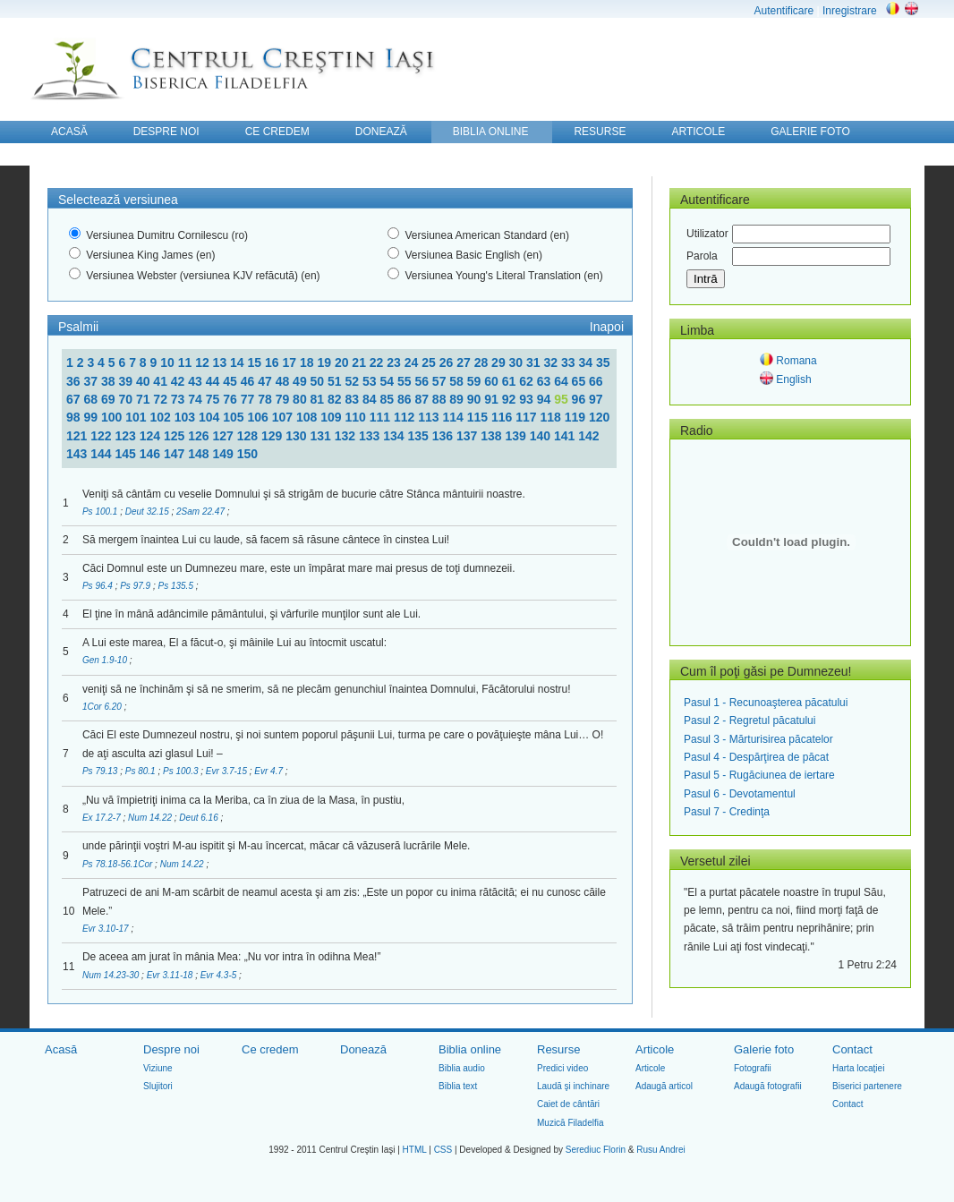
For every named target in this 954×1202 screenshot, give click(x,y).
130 (297, 436)
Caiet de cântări (568, 1104)
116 (503, 417)
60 (492, 381)
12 (203, 362)
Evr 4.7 (269, 771)
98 (74, 417)
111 (382, 417)
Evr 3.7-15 (228, 771)
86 (405, 399)
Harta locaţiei (858, 1068)
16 (273, 362)
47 (266, 381)
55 (405, 381)
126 (200, 436)
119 (577, 417)
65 (580, 381)
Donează (363, 1049)
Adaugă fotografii (768, 1086)
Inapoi (607, 327)
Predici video (562, 1068)
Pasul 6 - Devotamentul (740, 794)
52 (353, 381)
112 (406, 417)
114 (454, 417)
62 (527, 381)
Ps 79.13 (101, 771)
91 (492, 399)
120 (599, 417)
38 (109, 381)
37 (91, 381)
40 (144, 381)
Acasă (61, 1049)
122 (102, 436)
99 (91, 417)
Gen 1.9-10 (106, 660)
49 (301, 381)
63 (545, 381)
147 (176, 454)
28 (482, 362)
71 (144, 399)
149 (225, 454)
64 (562, 381)
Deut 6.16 (199, 818)
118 (552, 417)
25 (430, 362)
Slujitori (158, 1086)
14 (238, 362)
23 (395, 362)
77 (249, 399)
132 (347, 436)
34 (586, 362)
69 (109, 399)
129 (273, 436)
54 (387, 381)
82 (336, 399)
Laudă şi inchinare (573, 1086)
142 (588, 436)
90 (475, 399)
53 (370, 381)
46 (249, 381)
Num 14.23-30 (111, 975)
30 (517, 362)
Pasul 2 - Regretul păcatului (749, 720)
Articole (654, 1049)
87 (422, 399)
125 (176, 436)
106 (259, 417)
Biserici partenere (867, 1086)
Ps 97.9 (136, 586)
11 (186, 362)
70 (126, 399)
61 (510, 381)
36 (74, 381)
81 (319, 399)
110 (357, 417)
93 (527, 399)
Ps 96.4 (98, 586)
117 (527, 417)
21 (360, 362)
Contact (852, 1049)
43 (196, 381)
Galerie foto (764, 1049)
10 (168, 362)
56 (422, 381)
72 (161, 399)
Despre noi (171, 1049)
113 (430, 417)
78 (266, 399)
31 (534, 362)
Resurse (558, 1049)
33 (569, 362)
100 (113, 417)
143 (78, 454)
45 (231, 381)
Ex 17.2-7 (103, 818)
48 (284, 381)
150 (247, 454)
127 (225, 436)
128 (249, 436)
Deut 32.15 (148, 511)
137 (468, 436)
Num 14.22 (151, 818)
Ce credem (270, 1049)
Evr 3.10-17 (106, 928)
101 (137, 417)
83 (353, 399)
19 (325, 362)
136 (444, 436)
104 (211, 417)
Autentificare (783, 10)
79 (284, 399)
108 (308, 417)
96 (580, 399)
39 (126, 381)
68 (91, 399)
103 (187, 417)
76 (231, 399)
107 (284, 417)
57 (440, 381)
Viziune (158, 1068)
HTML (415, 1150)
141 (566, 436)
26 (447, 362)
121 (78, 436)
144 (102, 454)
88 (440, 399)
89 (457, 399)
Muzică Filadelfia (570, 1123)
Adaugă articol (664, 1086)
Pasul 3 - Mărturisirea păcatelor (758, 739)
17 (290, 362)
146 (152, 454)
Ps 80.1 (141, 771)
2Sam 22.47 (201, 511)
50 (319, 381)
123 (127, 436)
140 (542, 436)
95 (562, 399)
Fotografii (752, 1068)
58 (457, 381)
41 (161, 381)
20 (343, 362)
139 (518, 436)
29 (499, 362)
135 (420, 436)
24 (413, 362)
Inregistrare (849, 10)
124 (152, 436)
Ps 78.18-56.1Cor (118, 864)
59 (475, 381)
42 (179, 381)
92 (510, 399)
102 (161, 417)
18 (308, 362)
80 (301, 399)
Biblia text (458, 1086)
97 (596, 399)
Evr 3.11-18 (171, 975)
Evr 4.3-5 (219, 975)
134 (395, 436)
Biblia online (470, 1049)
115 (479, 417)
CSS (443, 1150)
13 (221, 362)
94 (545, 399)
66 (596, 381)
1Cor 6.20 (103, 707)
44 (214, 381)
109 (332, 417)
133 (371, 436)
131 (323, 436)
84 (370, 399)
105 (235, 417)
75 (214, 399)
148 (200, 454)
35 (603, 362)
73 (179, 399)
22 (378, 362)
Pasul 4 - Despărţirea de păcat (756, 757)
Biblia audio (462, 1068)
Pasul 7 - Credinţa (727, 812)
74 (196, 399)
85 (387, 399)
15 (256, 362)
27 (464, 362)
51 (336, 381)
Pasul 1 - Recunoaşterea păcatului (766, 702)
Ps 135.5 (176, 586)
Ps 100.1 (101, 511)
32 (552, 362)
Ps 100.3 (181, 771)
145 (127, 454)
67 (74, 399)
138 (493, 436)
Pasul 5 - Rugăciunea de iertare (759, 775)
